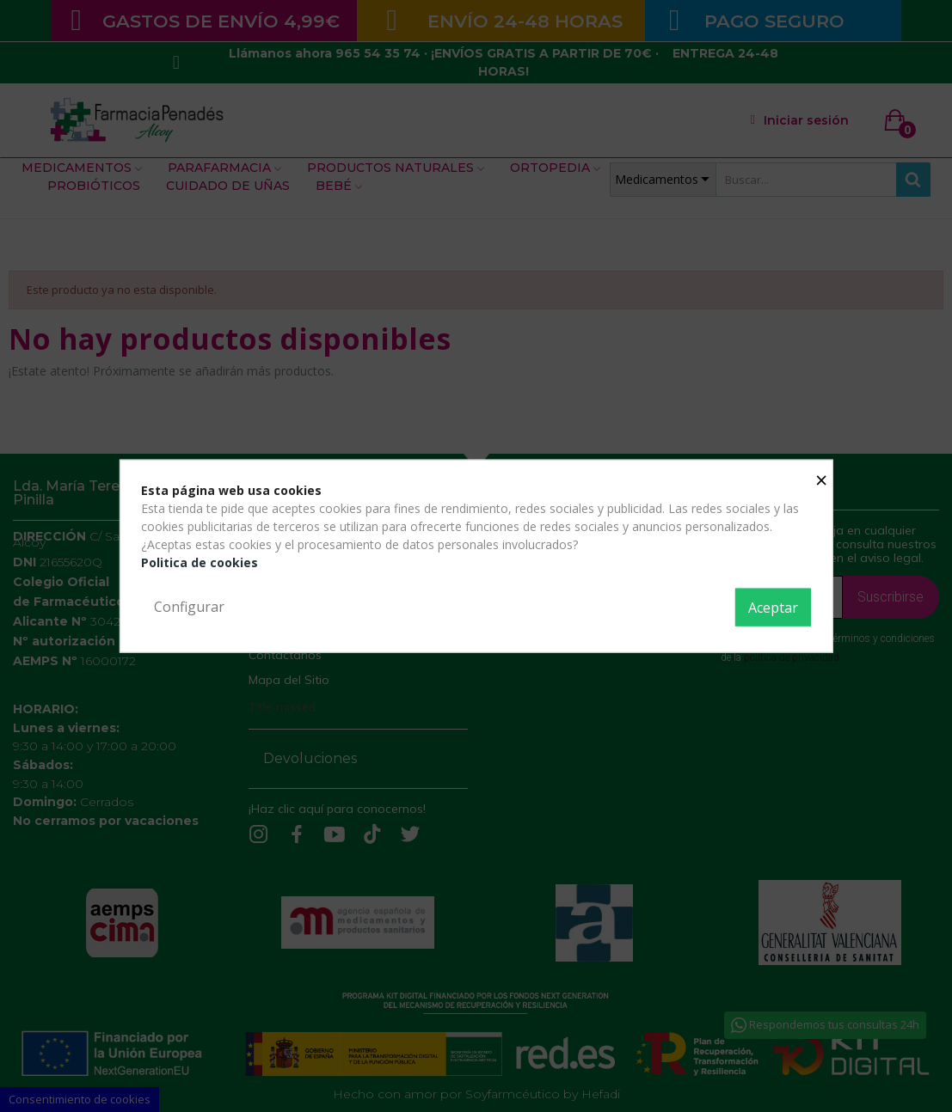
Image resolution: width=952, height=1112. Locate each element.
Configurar (189, 606)
